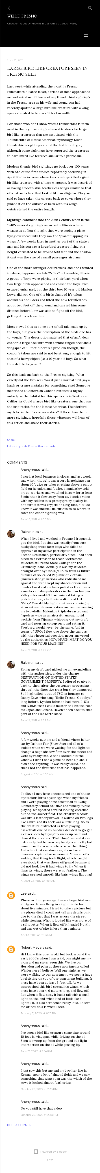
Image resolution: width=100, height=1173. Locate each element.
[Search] (90, 7)
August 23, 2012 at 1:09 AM (38, 880)
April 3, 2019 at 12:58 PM (36, 935)
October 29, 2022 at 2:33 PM (39, 1089)
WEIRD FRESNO (22, 16)
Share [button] (11, 439)
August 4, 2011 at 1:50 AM (37, 774)
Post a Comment (20, 1125)
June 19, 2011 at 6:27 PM (36, 720)
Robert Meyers (32, 948)
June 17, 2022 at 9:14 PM (36, 1051)
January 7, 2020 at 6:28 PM (39, 1013)
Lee (24, 893)
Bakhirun (28, 532)
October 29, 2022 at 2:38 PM (39, 1114)
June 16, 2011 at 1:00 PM (36, 519)
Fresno (32, 446)
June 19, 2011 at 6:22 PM (36, 650)
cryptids (22, 446)
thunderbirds (46, 446)
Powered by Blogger (50, 1151)
